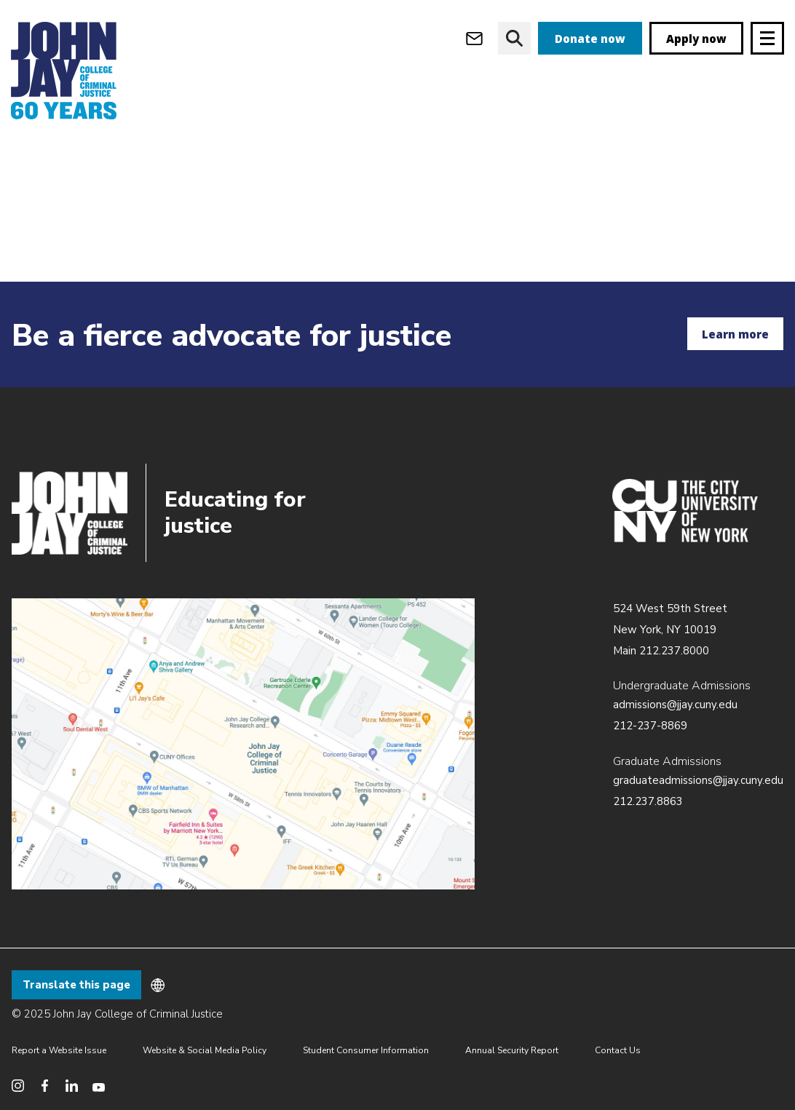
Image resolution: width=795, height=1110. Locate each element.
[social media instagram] (18, 1085)
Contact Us (618, 1050)
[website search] (514, 38)
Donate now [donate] (590, 38)
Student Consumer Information (366, 1050)
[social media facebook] (45, 1085)
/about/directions (243, 743)
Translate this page (76, 985)
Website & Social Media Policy (204, 1050)
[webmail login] (474, 38)
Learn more (735, 334)
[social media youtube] (98, 1085)
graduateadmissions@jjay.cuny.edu (698, 780)
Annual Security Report (511, 1050)
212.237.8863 (648, 801)
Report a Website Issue (59, 1050)
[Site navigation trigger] (767, 38)
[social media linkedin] (72, 1085)
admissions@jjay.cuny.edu (675, 704)
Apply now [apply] (696, 38)
